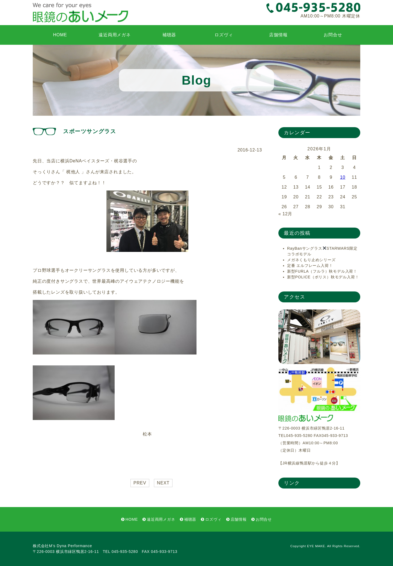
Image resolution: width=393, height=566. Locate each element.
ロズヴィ (224, 34)
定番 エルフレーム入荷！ (310, 265)
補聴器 (169, 34)
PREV (139, 483)
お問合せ (333, 34)
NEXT (163, 483)
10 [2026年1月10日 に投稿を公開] (342, 177)
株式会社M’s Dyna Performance (62, 546)
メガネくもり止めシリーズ (311, 260)
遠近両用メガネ (115, 34)
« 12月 (285, 213)
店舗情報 (278, 34)
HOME (60, 34)
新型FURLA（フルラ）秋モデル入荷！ (322, 271)
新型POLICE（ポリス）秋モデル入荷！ (323, 277)
